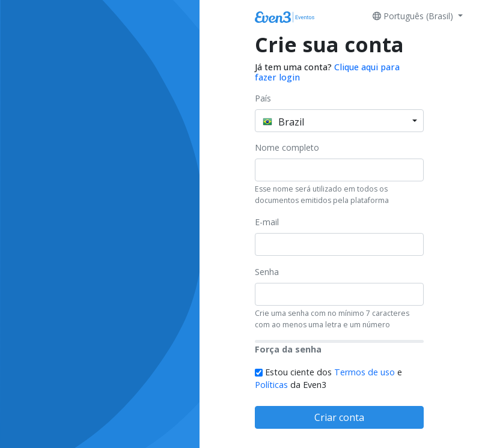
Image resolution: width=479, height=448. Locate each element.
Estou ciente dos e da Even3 (328, 378)
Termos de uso (364, 372)
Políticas (271, 384)
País (263, 98)
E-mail (267, 222)
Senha (267, 271)
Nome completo (287, 147)
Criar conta (339, 417)
